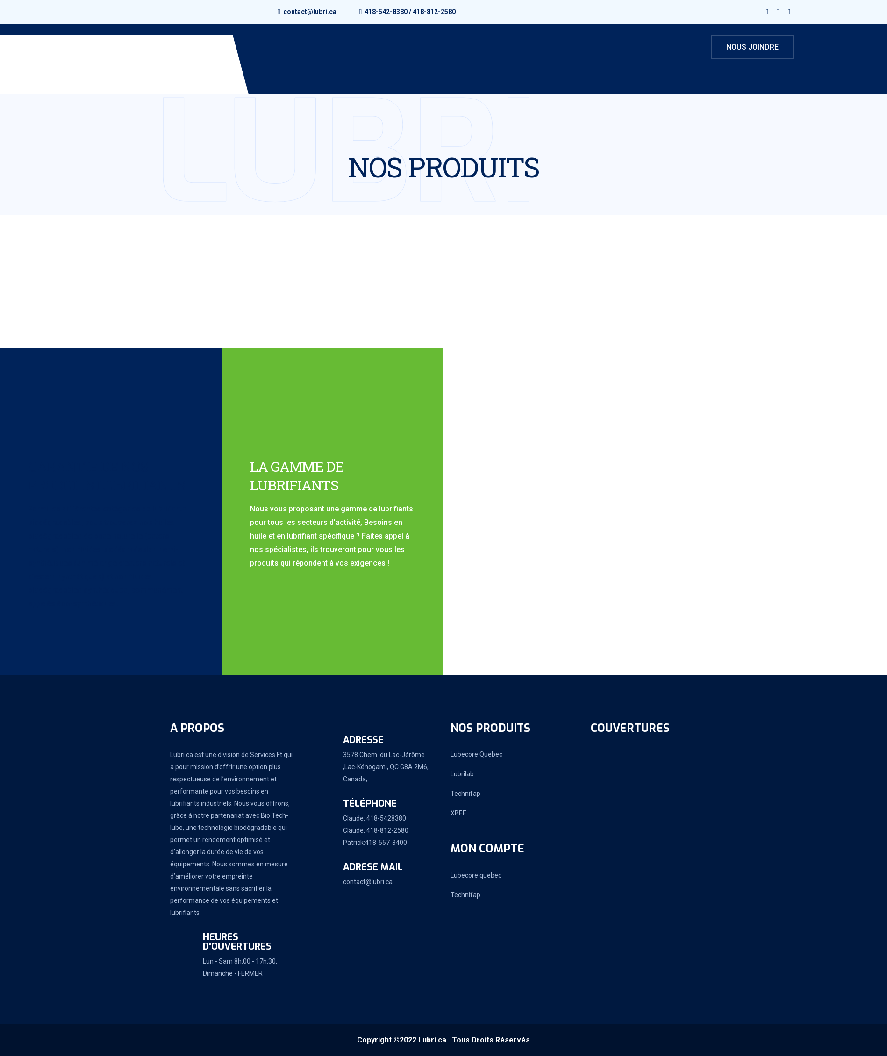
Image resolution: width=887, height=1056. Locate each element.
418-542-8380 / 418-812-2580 (410, 11)
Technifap (465, 793)
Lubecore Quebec (476, 754)
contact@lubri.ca (309, 11)
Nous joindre (752, 47)
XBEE (458, 813)
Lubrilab (462, 774)
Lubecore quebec (476, 875)
